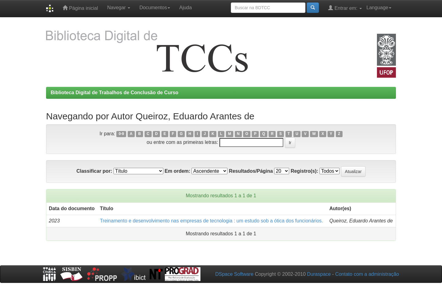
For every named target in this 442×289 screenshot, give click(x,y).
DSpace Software (234, 274)
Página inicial (80, 8)
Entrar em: (345, 8)
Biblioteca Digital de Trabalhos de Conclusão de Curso (114, 92)
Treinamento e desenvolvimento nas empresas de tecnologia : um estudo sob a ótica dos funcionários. (211, 220)
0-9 (121, 134)
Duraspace (319, 274)
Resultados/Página (251, 171)
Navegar (118, 7)
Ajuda (185, 7)
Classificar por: (94, 171)
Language (378, 7)
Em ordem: (177, 171)
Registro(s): (304, 171)
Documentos (154, 7)
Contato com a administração (367, 274)
